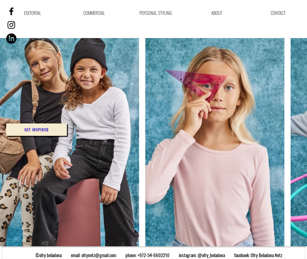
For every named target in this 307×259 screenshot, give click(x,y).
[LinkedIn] (11, 38)
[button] (36, 129)
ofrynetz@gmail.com (98, 255)
